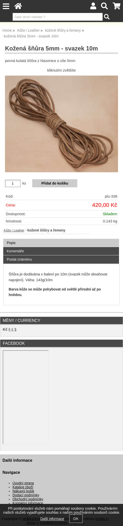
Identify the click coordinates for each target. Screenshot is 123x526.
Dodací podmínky (25, 495)
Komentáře (15, 251)
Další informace (52, 519)
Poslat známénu (19, 259)
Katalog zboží (22, 487)
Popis (11, 243)
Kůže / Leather (14, 230)
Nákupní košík (23, 491)
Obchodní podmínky (27, 499)
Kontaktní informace (27, 503)
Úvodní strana (23, 483)
